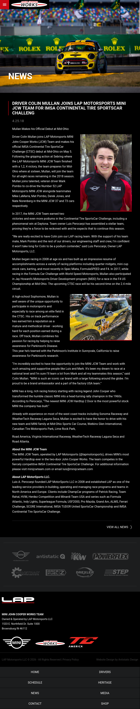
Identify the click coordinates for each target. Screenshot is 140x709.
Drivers (105, 672)
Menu (4, 4)
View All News (117, 527)
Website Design (105, 659)
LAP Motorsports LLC (14, 659)
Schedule (35, 682)
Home (35, 672)
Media (104, 693)
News (20, 76)
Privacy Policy (71, 659)
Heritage (105, 682)
